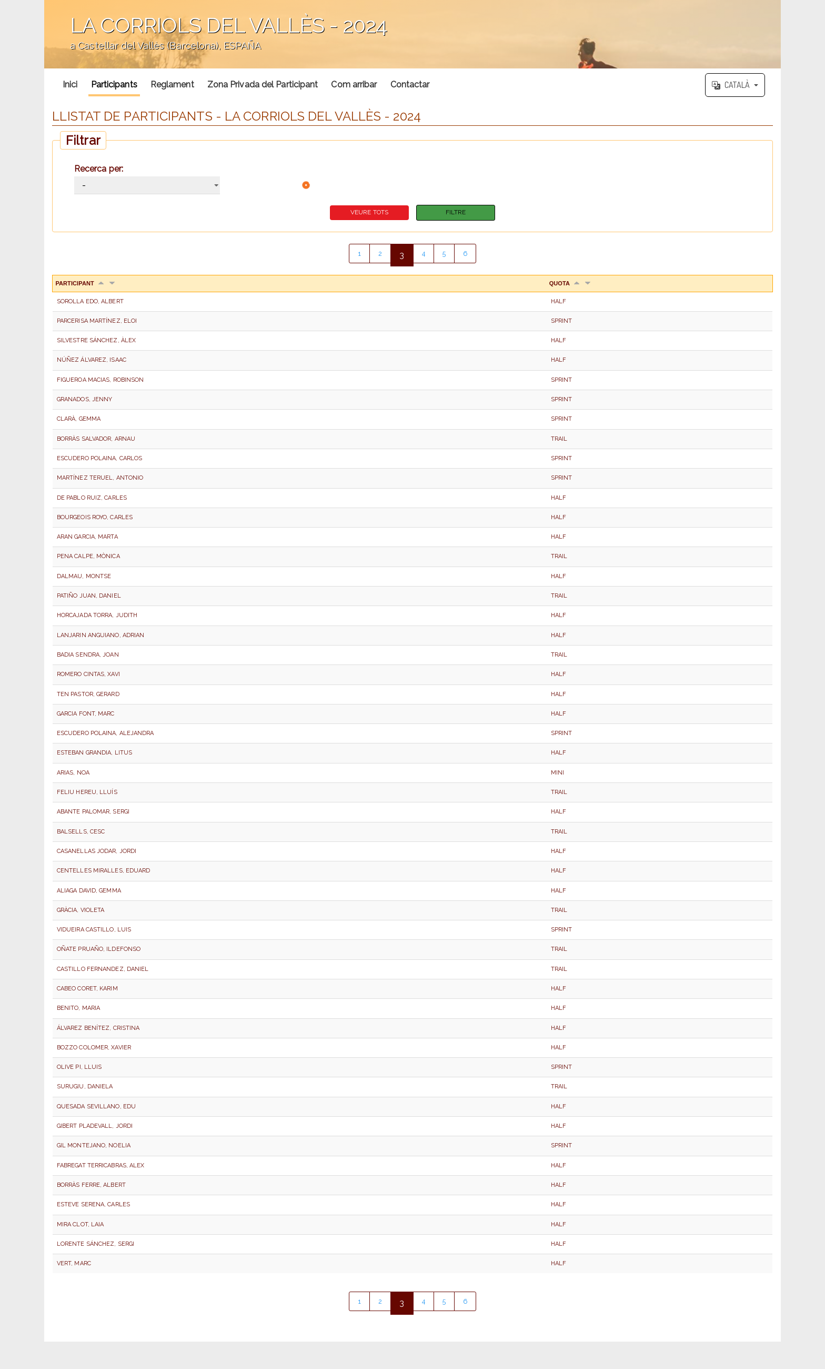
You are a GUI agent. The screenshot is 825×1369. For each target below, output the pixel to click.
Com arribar (354, 85)
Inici (70, 85)
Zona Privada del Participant (262, 85)
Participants (114, 85)
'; (412, 34)
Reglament (172, 85)
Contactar (410, 85)
